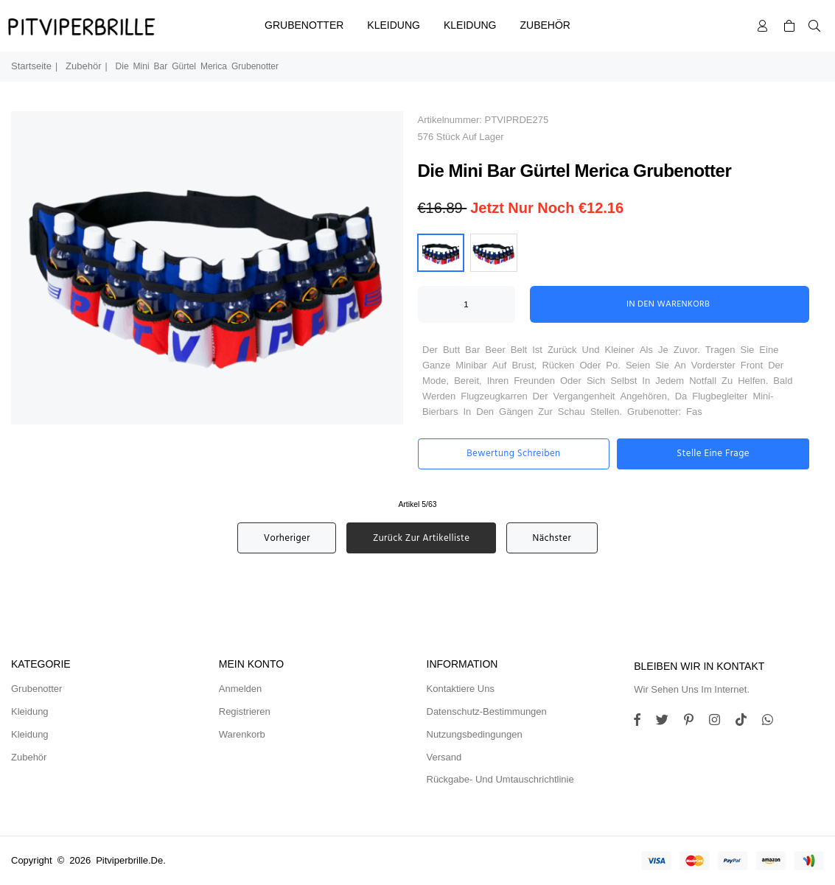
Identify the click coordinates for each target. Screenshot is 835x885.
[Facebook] (642, 721)
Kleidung (393, 25)
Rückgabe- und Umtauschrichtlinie (500, 779)
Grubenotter (304, 25)
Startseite (31, 65)
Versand (444, 757)
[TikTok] (747, 721)
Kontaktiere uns (461, 688)
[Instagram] (694, 721)
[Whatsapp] (773, 721)
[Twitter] (667, 721)
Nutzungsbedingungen (475, 734)
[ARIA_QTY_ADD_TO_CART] (466, 304)
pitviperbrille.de (129, 860)
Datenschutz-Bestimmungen (487, 711)
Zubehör (545, 25)
